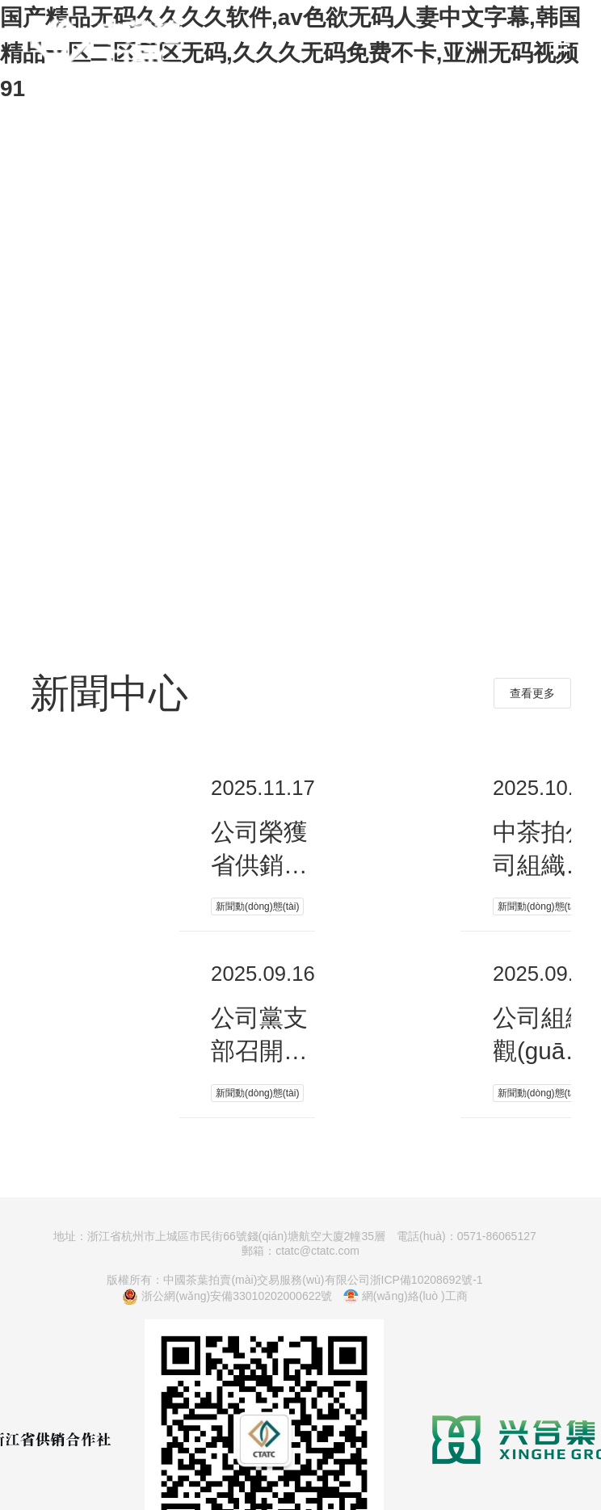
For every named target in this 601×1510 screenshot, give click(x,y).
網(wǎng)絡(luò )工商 (405, 1297)
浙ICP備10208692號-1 (426, 1279)
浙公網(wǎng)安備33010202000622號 (227, 1297)
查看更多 (532, 693)
